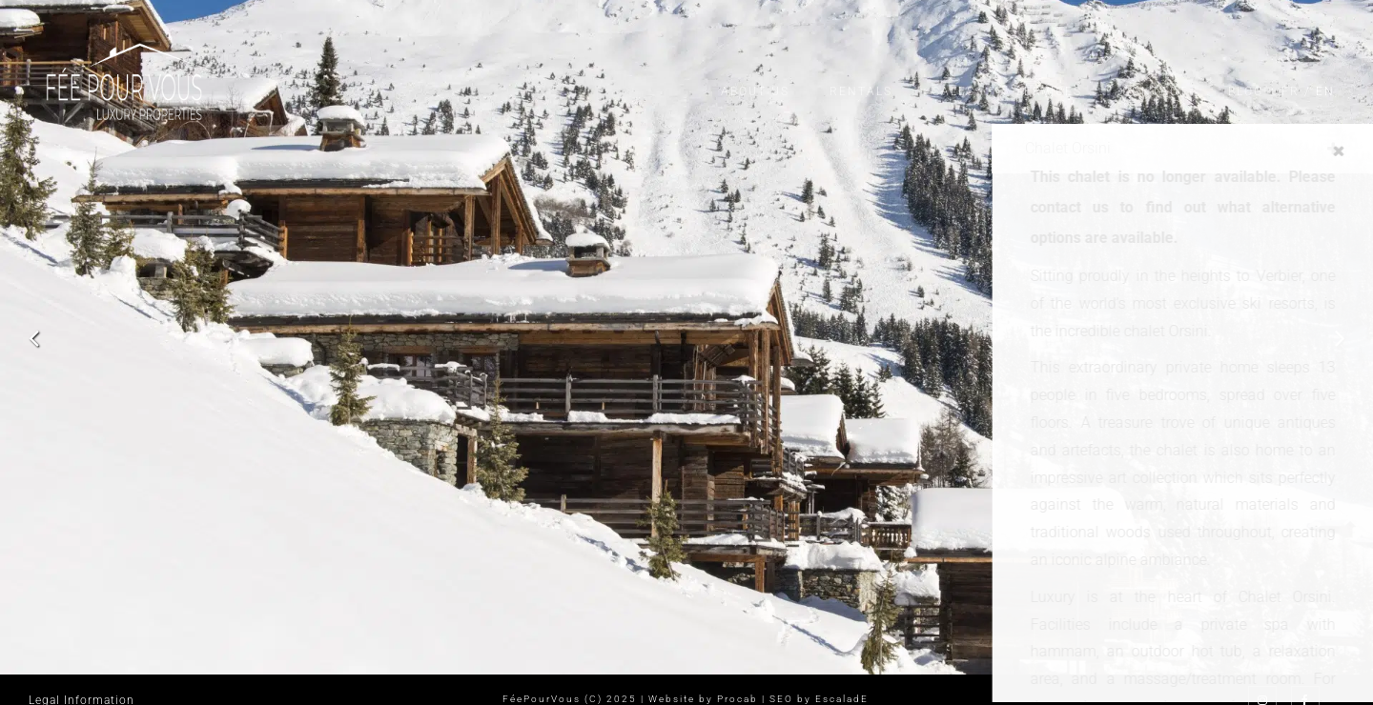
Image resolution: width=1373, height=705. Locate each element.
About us (755, 91)
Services (1048, 91)
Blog (1245, 91)
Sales (953, 91)
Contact (1155, 91)
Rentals (861, 91)
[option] (686, 337)
